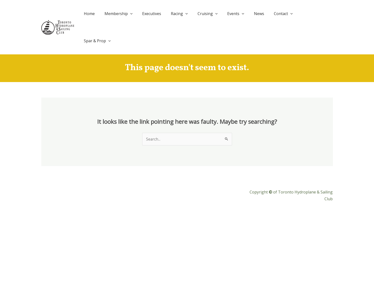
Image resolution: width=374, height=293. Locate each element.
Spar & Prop (315, 13)
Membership (132, 13)
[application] (143, 13)
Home (104, 13)
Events (241, 13)
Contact (284, 13)
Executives (163, 13)
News (262, 13)
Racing (188, 13)
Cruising (215, 13)
